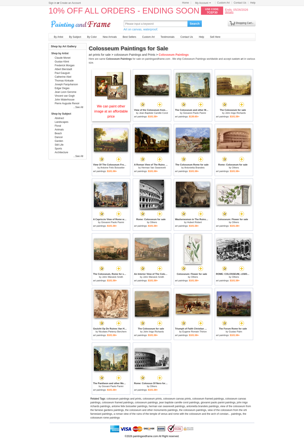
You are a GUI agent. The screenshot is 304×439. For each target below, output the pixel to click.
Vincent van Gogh (65, 95)
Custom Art (223, 2)
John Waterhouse (65, 99)
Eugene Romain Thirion (194, 331)
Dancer (59, 137)
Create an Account (70, 2)
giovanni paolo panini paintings (218, 402)
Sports (58, 148)
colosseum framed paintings (208, 398)
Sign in (52, 2)
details (229, 12)
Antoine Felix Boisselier (112, 167)
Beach (58, 133)
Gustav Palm (235, 331)
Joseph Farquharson (66, 84)
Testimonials (167, 36)
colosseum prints (152, 398)
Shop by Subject (61, 113)
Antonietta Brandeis (194, 167)
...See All (78, 107)
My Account (203, 2)
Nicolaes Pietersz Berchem (112, 331)
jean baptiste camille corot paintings (179, 402)
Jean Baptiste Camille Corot (153, 113)
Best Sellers (129, 36)
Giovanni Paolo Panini (194, 113)
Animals (59, 129)
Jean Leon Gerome (65, 92)
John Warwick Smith (112, 277)
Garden (59, 141)
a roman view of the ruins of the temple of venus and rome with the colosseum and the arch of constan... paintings (177, 413)
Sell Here (215, 36)
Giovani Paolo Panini (112, 386)
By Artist (58, 36)
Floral (58, 125)
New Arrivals (110, 36)
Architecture (61, 152)
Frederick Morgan (65, 65)
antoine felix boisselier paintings (129, 406)
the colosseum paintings (192, 410)
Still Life (59, 144)
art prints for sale (100, 54)
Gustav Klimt (62, 61)
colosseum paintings (146, 402)
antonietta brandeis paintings (202, 406)
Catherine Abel (63, 76)
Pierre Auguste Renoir (67, 103)
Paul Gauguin (62, 73)
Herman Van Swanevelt (153, 167)
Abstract (59, 118)
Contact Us (240, 2)
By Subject (75, 36)
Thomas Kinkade (64, 80)
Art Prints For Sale (81, 23)
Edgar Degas (62, 88)
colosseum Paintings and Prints (134, 54)
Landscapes (61, 122)
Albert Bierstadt (63, 69)
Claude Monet (63, 57)
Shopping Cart (244, 23)
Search (195, 23)
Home (185, 2)
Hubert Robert (194, 222)
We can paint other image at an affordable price (111, 111)
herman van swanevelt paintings (167, 406)
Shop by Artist (60, 53)
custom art (237, 58)
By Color (92, 36)
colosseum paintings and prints (124, 398)
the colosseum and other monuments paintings (151, 410)
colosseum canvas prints (177, 398)
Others (235, 167)
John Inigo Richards (235, 113)
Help (252, 2)
